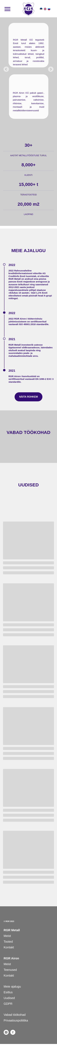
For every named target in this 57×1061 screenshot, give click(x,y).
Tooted (8, 941)
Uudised (9, 998)
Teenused (10, 969)
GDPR (8, 1003)
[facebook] (12, 1034)
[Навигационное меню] (7, 9)
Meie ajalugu (12, 986)
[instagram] (6, 1034)
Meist (7, 936)
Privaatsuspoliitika (16, 1020)
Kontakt (9, 947)
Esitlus (8, 992)
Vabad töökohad (15, 1014)
